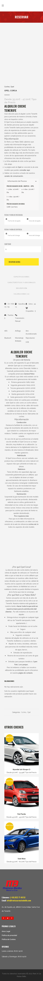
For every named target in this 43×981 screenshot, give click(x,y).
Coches (7, 86)
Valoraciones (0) (21, 294)
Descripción (21, 288)
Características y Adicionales (22, 282)
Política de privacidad (9, 935)
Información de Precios (21, 181)
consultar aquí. (24, 170)
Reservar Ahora (14, 262)
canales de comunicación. (13, 176)
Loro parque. (23, 664)
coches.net (32, 524)
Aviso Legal (6, 931)
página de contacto (25, 673)
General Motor (29, 373)
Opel (12, 86)
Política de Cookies (9, 939)
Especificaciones (21, 277)
